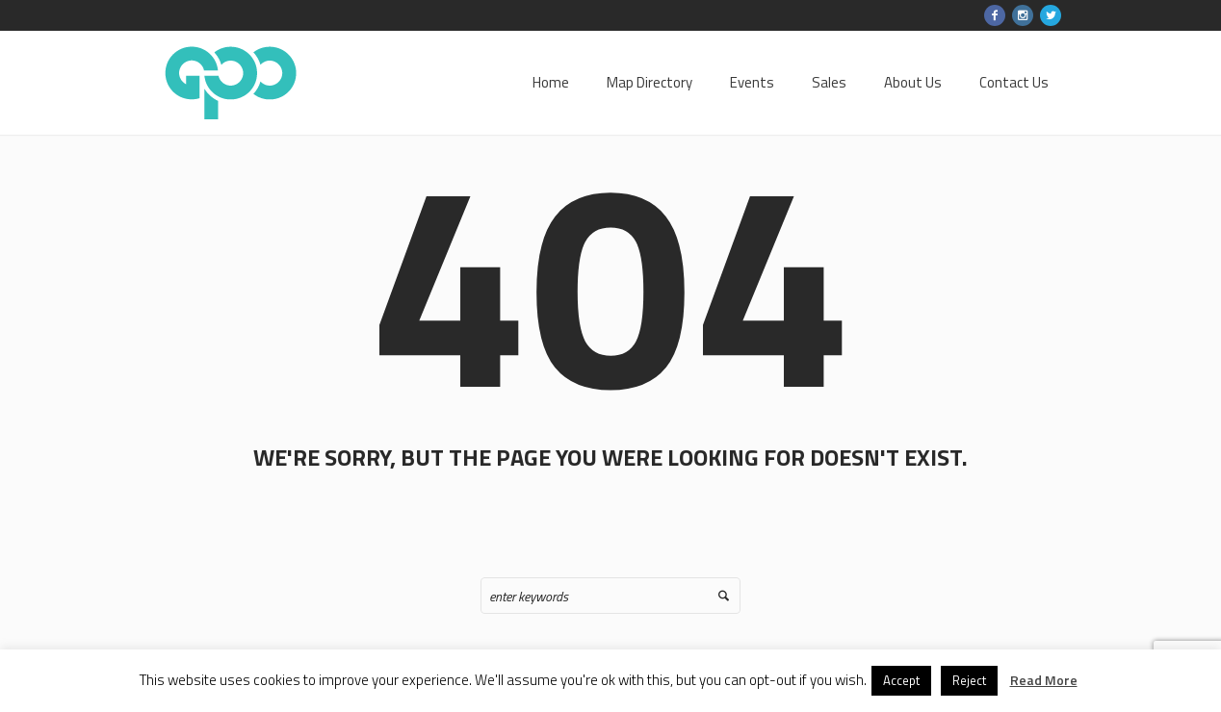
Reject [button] (969, 680)
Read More (1044, 680)
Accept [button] (901, 680)
